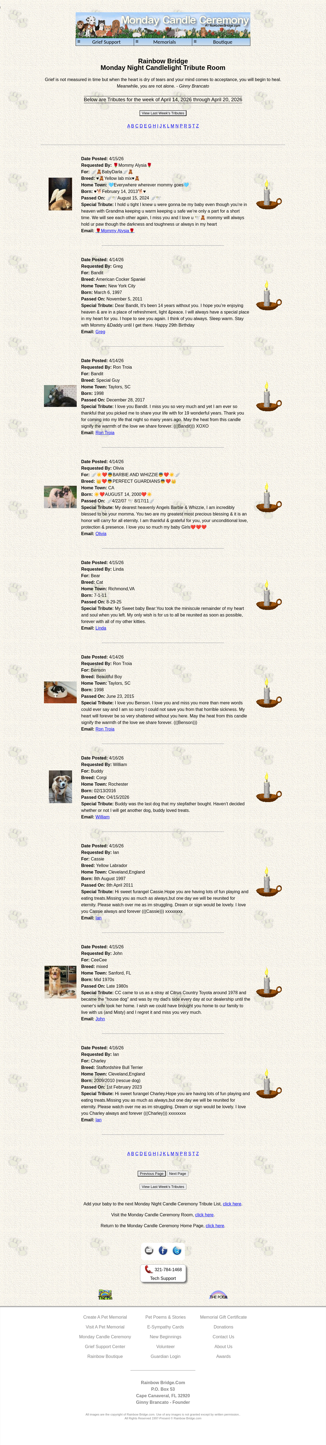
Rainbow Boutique (105, 1356)
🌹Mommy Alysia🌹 (115, 230)
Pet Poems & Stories (166, 1317)
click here (232, 1204)
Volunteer (165, 1346)
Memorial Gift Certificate (223, 1317)
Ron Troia (105, 432)
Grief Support (99, 42)
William (103, 817)
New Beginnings (166, 1336)
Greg (100, 331)
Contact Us (223, 1336)
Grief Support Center (105, 1346)
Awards (223, 1356)
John (100, 1019)
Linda (101, 628)
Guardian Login (165, 1356)
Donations (223, 1327)
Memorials (155, 42)
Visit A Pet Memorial (105, 1327)
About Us (224, 1346)
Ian (99, 918)
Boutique (213, 42)
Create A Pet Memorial (105, 1317)
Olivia (101, 533)
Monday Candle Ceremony (105, 1336)
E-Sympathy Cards (165, 1327)
